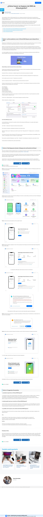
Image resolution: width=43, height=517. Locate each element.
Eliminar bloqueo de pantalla (15, 13)
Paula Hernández (8, 12)
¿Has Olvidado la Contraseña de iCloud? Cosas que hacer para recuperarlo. (8, 466)
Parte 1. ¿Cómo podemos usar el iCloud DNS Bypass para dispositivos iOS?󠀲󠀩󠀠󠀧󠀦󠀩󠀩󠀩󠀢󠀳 (14, 28)
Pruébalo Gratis (16, 163)
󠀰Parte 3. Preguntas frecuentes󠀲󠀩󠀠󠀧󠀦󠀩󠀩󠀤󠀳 (8, 31)
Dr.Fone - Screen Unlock (24, 151)
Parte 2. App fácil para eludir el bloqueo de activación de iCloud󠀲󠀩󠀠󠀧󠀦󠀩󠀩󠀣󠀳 (13, 30)
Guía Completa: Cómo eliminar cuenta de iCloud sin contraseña (21, 466)
